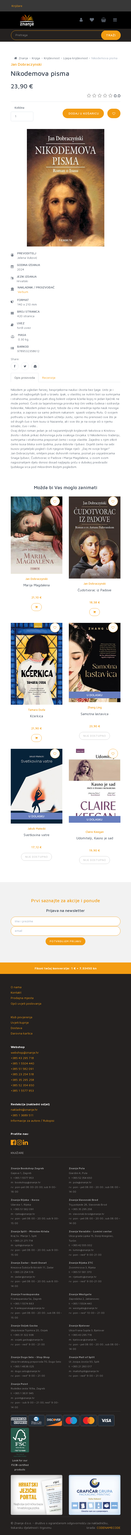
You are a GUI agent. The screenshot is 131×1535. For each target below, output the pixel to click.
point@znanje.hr (25, 1398)
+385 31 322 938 (23, 1334)
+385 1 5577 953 (22, 1090)
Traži (111, 35)
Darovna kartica (21, 1033)
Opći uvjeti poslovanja (26, 1003)
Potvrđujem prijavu (65, 941)
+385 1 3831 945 (23, 1393)
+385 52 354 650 (22, 1085)
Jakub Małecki (37, 828)
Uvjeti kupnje (20, 1022)
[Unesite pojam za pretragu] (66, 35)
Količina (19, 107)
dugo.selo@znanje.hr (27, 1371)
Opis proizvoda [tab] (24, 377)
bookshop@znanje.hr (28, 1182)
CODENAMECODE (108, 1527)
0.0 (103, 95)
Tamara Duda (36, 709)
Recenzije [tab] (48, 377)
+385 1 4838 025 (23, 1366)
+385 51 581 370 (81, 1272)
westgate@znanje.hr (85, 1308)
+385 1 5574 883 (23, 1303)
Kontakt (16, 992)
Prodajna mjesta (22, 998)
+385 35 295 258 (22, 1080)
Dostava (16, 1028)
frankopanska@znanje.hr (30, 1308)
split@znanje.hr (24, 1245)
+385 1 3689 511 (22, 1115)
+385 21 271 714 (23, 1240)
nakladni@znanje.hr (24, 1109)
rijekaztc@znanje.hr (85, 1276)
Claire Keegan (95, 832)
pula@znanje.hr (82, 1182)
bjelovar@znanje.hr (85, 1339)
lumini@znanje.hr (83, 1250)
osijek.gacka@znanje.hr (29, 1339)
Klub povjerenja (21, 1017)
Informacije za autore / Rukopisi (32, 1120)
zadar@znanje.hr (25, 1276)
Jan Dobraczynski (36, 579)
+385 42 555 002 (81, 1245)
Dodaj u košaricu (83, 113)
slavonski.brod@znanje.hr (88, 1213)
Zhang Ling (95, 707)
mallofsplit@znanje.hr (86, 1371)
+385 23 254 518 (22, 1074)
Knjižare (16, 6)
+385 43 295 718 (22, 1058)
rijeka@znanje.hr (25, 1213)
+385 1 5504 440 (22, 1063)
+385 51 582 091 (22, 1069)
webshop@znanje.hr (25, 1052)
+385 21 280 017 (81, 1366)
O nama (16, 987)
